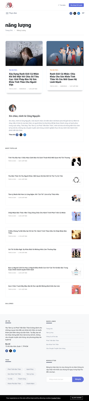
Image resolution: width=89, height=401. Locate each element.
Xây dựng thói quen (76, 5)
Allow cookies (76, 398)
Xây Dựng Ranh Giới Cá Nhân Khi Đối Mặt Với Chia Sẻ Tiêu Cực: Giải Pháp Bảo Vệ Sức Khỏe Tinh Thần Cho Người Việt (24, 80)
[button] (11, 13)
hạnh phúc (30, 393)
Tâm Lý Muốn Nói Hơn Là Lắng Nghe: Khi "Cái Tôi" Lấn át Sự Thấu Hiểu (33, 274)
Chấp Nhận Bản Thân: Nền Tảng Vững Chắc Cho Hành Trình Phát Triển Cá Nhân (37, 293)
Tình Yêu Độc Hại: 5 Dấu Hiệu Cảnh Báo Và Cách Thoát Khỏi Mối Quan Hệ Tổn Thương (39, 238)
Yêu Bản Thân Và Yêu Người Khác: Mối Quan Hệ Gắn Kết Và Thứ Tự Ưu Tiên (35, 256)
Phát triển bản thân (14, 393)
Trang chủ (9, 30)
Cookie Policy (56, 398)
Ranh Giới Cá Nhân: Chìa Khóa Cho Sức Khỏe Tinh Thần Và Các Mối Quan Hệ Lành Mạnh (63, 79)
